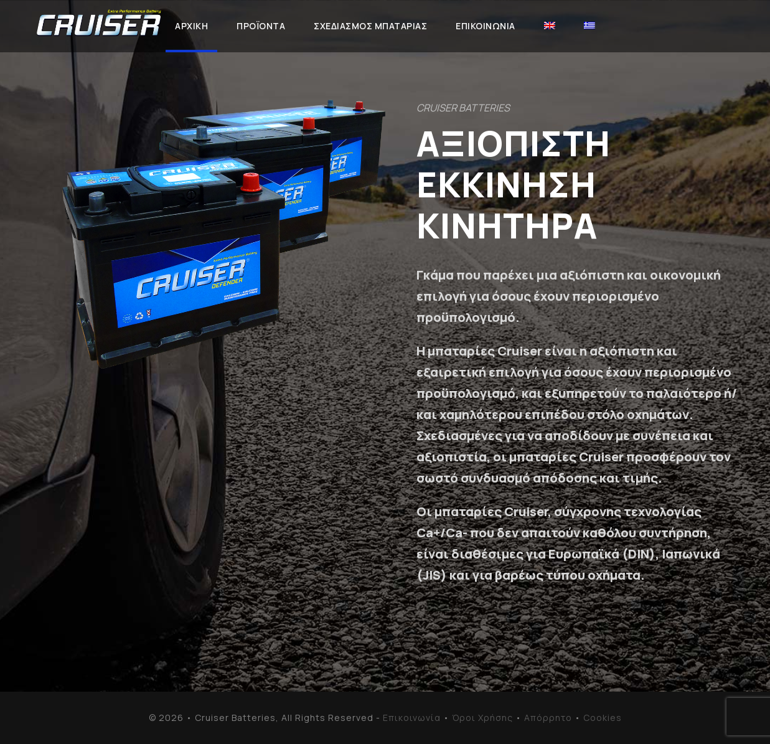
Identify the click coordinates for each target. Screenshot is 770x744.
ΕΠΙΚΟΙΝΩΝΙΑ (485, 26)
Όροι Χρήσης (482, 717)
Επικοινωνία (412, 717)
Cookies (602, 717)
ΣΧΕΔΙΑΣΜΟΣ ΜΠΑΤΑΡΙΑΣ (370, 26)
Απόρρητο (548, 717)
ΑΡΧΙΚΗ (191, 26)
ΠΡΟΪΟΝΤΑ (261, 26)
